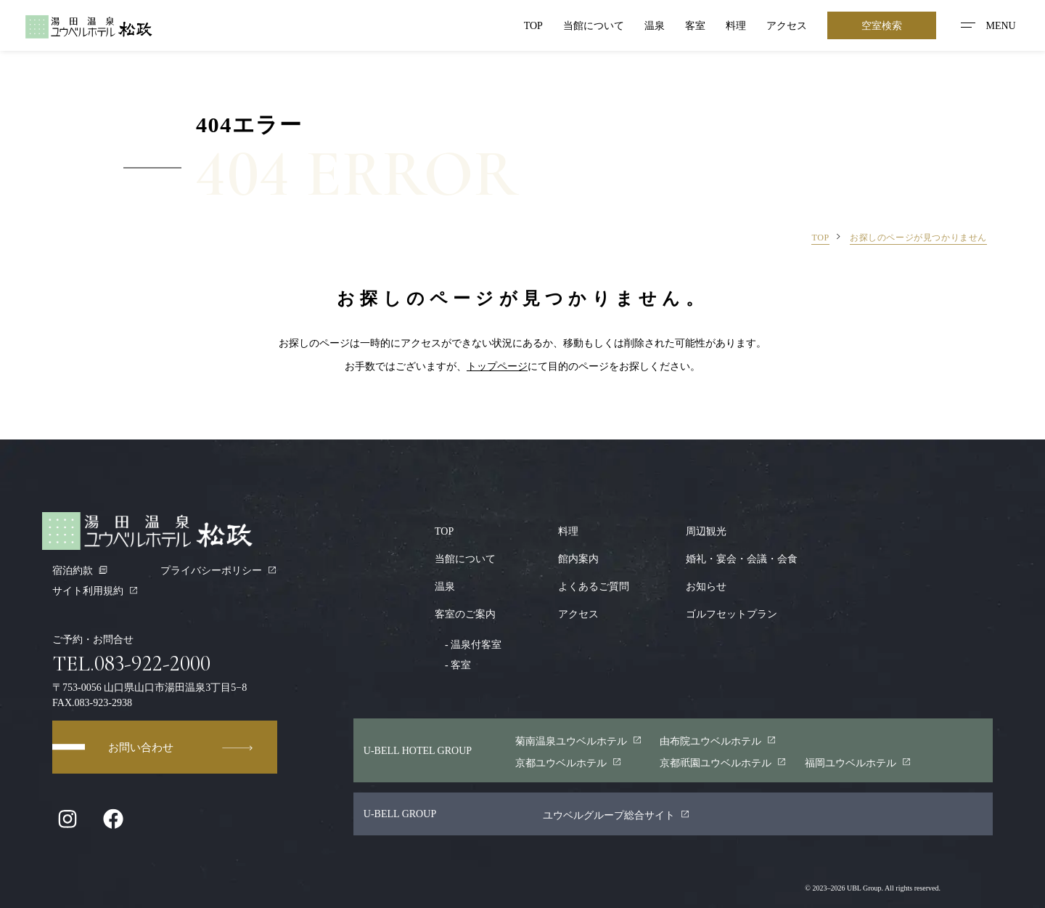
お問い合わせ (181, 747)
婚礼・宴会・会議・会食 (742, 558)
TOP (533, 25)
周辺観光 (706, 531)
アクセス (786, 25)
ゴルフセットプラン (731, 614)
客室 (695, 25)
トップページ (497, 366)
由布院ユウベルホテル (718, 741)
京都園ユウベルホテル (723, 763)
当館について (593, 25)
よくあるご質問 (593, 586)
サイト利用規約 (95, 590)
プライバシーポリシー (218, 570)
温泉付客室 (468, 644)
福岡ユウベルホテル (858, 763)
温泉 (654, 25)
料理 (736, 25)
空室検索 (881, 25)
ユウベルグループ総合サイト (616, 815)
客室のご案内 (465, 614)
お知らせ (706, 586)
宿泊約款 (80, 570)
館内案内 (578, 558)
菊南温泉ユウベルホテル (578, 741)
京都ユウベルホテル (568, 763)
